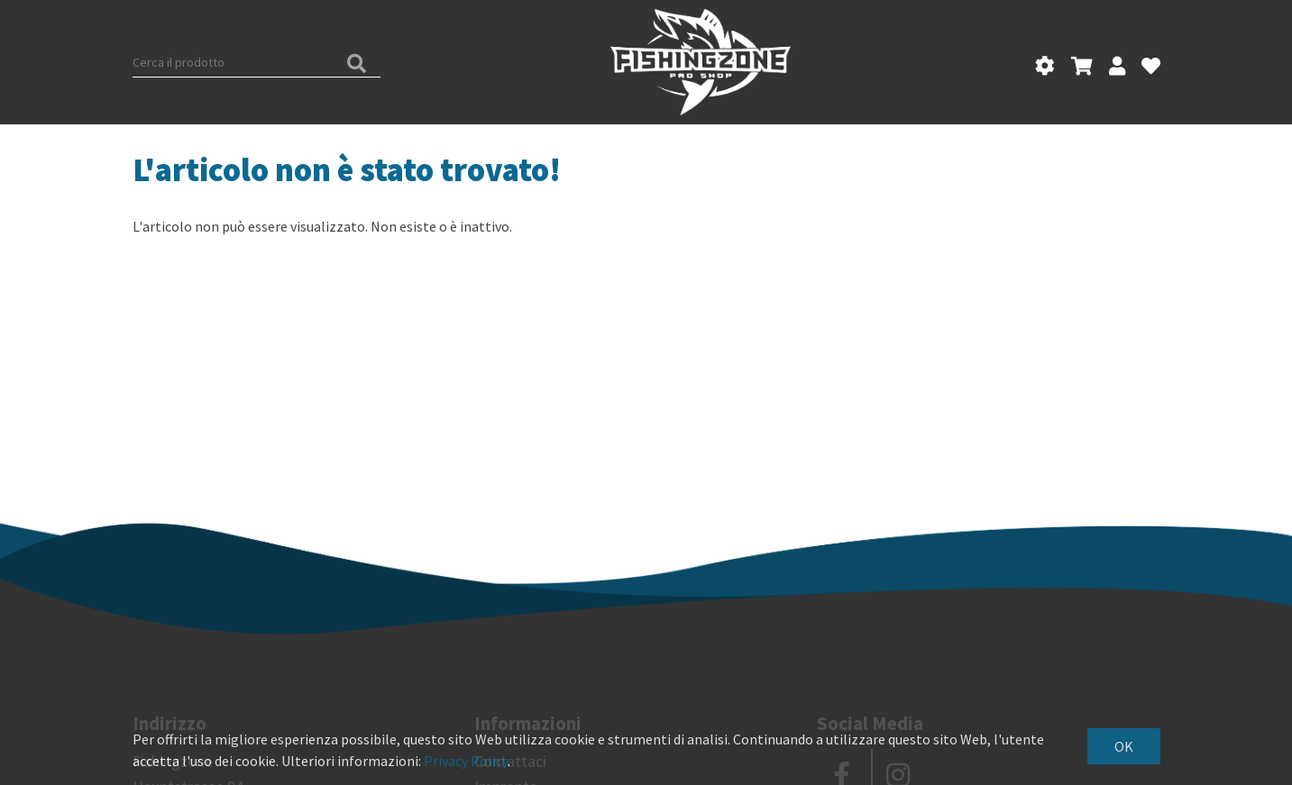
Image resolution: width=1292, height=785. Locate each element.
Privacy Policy (466, 761)
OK (1123, 746)
